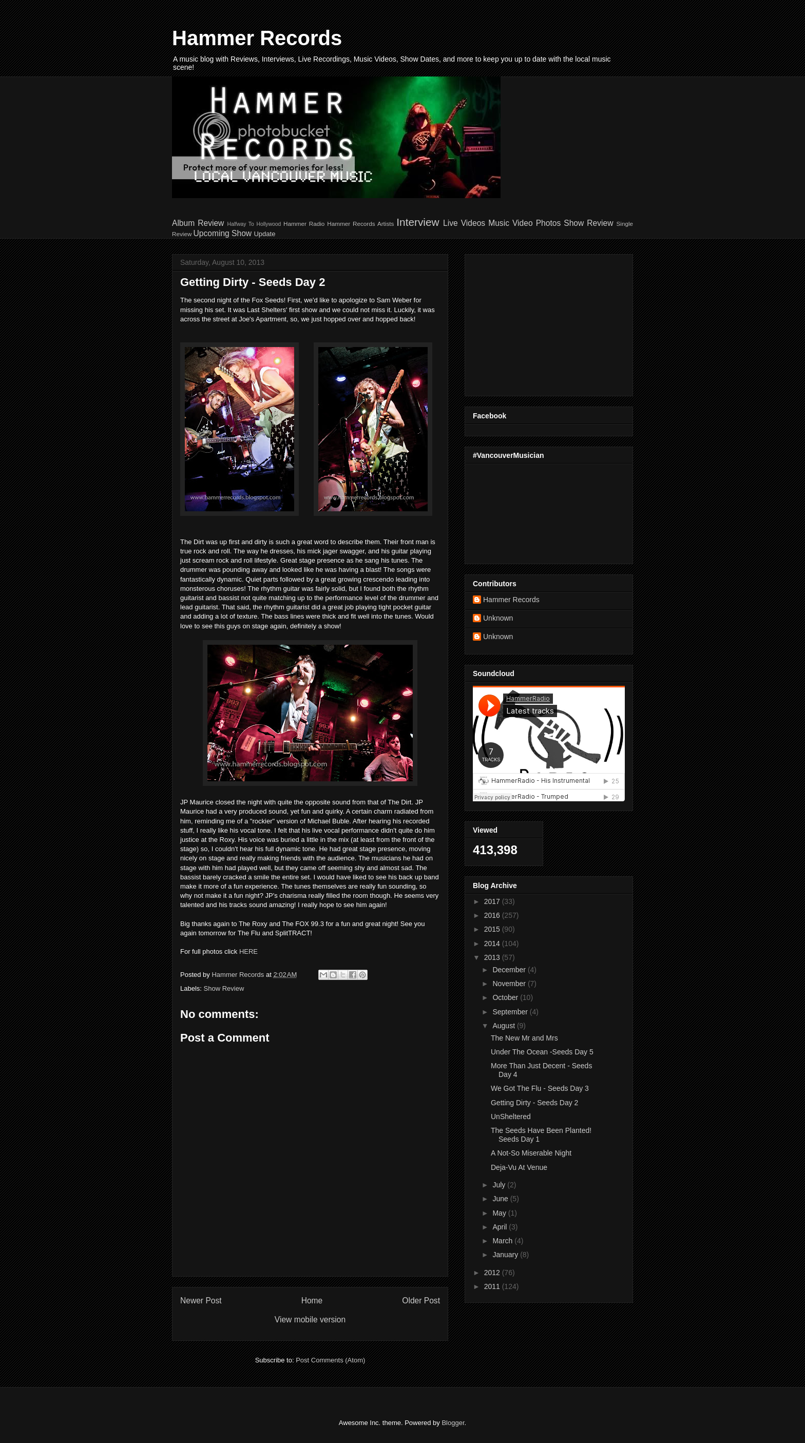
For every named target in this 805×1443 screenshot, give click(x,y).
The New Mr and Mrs (524, 1038)
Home (312, 1300)
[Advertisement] (537, 322)
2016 (493, 915)
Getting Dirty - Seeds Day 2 (534, 1103)
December (509, 970)
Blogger (453, 1423)
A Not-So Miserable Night (531, 1153)
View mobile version (310, 1319)
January (506, 1254)
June (501, 1199)
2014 (493, 943)
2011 (493, 1286)
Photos (548, 223)
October (506, 997)
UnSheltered (511, 1116)
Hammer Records (257, 38)
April (500, 1227)
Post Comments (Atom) (330, 1360)
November (509, 983)
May (500, 1213)
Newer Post (201, 1300)
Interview (417, 222)
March (503, 1241)
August (504, 1026)
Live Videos (464, 223)
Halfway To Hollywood (254, 224)
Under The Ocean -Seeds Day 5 (542, 1052)
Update (264, 234)
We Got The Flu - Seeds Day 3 (540, 1088)
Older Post (421, 1300)
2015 (493, 929)
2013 (493, 957)
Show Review (588, 223)
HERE (248, 951)
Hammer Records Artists (360, 223)
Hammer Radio (303, 223)
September (510, 1012)
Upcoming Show (223, 233)
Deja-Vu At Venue (519, 1167)
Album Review (198, 223)
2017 (493, 901)
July (499, 1185)
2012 (493, 1272)
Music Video (510, 223)
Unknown (498, 618)
